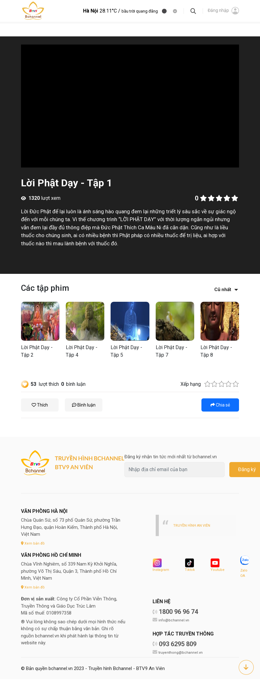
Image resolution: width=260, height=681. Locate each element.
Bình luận (84, 404)
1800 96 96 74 (178, 613)
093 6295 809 (177, 646)
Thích (40, 404)
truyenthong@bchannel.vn (182, 654)
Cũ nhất (222, 289)
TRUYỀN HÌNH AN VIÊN (193, 525)
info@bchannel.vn (175, 622)
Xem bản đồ (34, 543)
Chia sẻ (220, 404)
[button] (232, 331)
